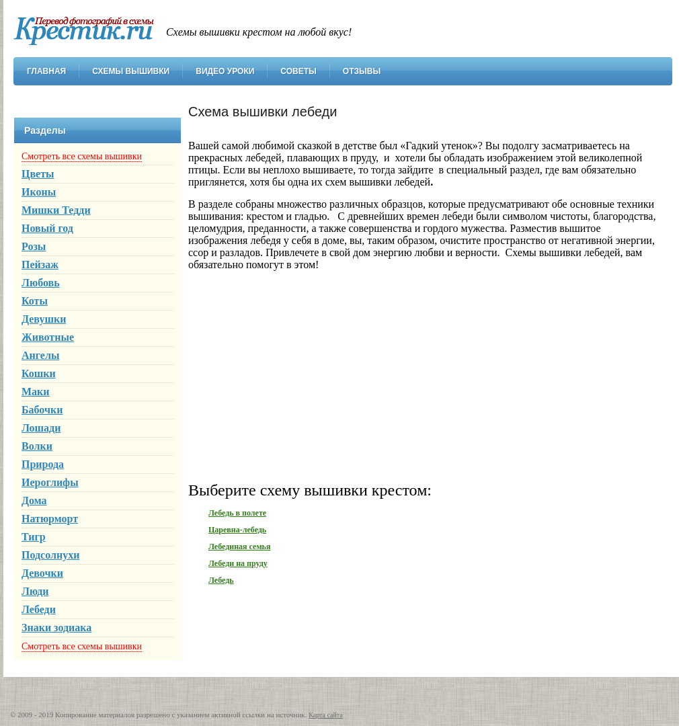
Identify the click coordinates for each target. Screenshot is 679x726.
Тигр (34, 536)
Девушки (44, 319)
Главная (46, 71)
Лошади (41, 428)
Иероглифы (50, 482)
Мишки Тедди (56, 210)
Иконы (39, 192)
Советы (298, 71)
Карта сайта (326, 715)
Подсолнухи (50, 555)
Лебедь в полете (237, 513)
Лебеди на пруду (238, 563)
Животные (48, 337)
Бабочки (42, 409)
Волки (37, 446)
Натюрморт (50, 518)
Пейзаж (40, 264)
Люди (35, 591)
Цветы (38, 173)
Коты (35, 301)
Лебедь (221, 580)
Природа (43, 464)
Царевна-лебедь (237, 529)
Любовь (41, 282)
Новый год (47, 228)
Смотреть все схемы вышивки (82, 156)
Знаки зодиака (56, 627)
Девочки (42, 573)
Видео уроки (225, 71)
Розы (34, 246)
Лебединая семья (239, 546)
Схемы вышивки (130, 71)
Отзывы (362, 71)
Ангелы (40, 355)
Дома (34, 500)
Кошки (39, 373)
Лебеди (39, 609)
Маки (36, 391)
